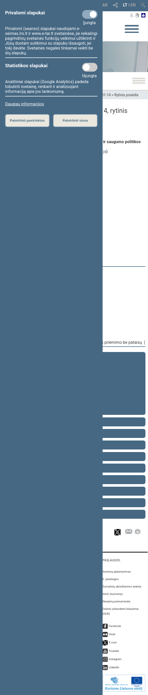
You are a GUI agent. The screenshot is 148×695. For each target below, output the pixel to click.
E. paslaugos (111, 579)
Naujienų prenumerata (116, 601)
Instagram (115, 659)
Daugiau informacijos (24, 104)
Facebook (115, 626)
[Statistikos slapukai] (89, 67)
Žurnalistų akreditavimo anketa (122, 586)
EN (133, 5)
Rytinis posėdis (126, 95)
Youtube (114, 651)
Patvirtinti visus (75, 120)
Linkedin (114, 667)
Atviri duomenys (113, 594)
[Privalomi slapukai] (89, 14)
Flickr (112, 634)
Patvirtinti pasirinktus (27, 120)
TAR (104, 5)
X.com (113, 642)
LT (125, 5)
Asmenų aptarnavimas (117, 571)
